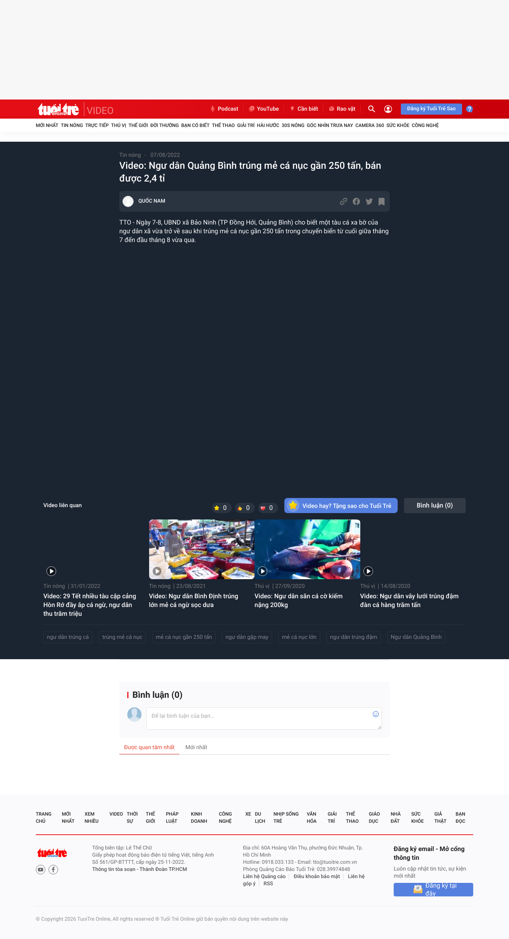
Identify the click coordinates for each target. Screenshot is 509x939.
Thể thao (223, 125)
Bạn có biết (195, 125)
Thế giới (138, 125)
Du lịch (260, 817)
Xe (248, 814)
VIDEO (100, 110)
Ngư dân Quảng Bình (416, 637)
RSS (268, 884)
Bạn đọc (460, 817)
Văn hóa (312, 817)
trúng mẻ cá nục (122, 637)
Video (116, 814)
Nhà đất (395, 817)
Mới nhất (47, 125)
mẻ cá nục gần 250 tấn (184, 637)
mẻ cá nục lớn (299, 637)
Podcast (224, 109)
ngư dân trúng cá (68, 637)
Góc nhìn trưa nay (330, 125)
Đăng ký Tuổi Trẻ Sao (431, 109)
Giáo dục (374, 817)
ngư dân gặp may (246, 637)
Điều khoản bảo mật (317, 877)
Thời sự (132, 817)
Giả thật (440, 817)
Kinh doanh (199, 817)
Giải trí (245, 125)
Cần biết (303, 109)
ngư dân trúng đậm (353, 637)
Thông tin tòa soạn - (116, 870)
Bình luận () (435, 505)
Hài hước (268, 125)
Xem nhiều (92, 817)
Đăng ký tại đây (441, 889)
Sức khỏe (398, 125)
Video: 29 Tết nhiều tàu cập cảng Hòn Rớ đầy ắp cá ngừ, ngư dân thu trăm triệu (89, 604)
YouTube (263, 109)
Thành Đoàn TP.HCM (163, 870)
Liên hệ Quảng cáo (264, 877)
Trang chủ (43, 817)
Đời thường (164, 125)
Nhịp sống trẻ (286, 817)
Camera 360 (370, 125)
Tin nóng (72, 125)
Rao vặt (342, 109)
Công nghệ (425, 125)
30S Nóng (293, 125)
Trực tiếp (97, 125)
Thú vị (118, 125)
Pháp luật (172, 817)
